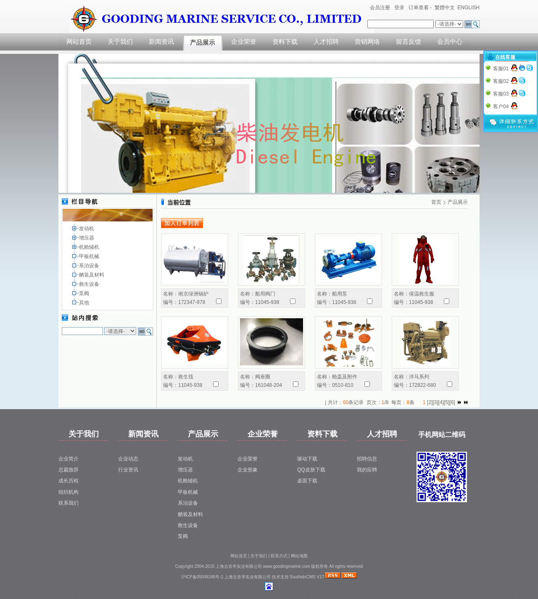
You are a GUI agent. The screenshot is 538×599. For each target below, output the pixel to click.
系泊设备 (89, 266)
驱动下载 (307, 459)
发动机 (87, 229)
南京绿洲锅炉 (193, 294)
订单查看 (419, 8)
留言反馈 (408, 41)
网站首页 (79, 41)
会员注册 (380, 8)
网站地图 (299, 556)
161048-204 (268, 385)
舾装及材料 (92, 275)
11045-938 (267, 302)
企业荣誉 (243, 41)
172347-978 (191, 302)
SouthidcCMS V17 (307, 577)
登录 (399, 8)
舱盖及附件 (344, 377)
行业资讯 (128, 470)
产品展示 (202, 42)
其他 (84, 303)
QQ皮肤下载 (311, 470)
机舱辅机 (89, 247)
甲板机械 (89, 256)
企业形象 (247, 470)
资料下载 (285, 41)
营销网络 (367, 41)
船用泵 (339, 294)
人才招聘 (326, 41)
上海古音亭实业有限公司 (247, 577)
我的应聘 (367, 470)
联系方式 (279, 556)
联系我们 (68, 503)
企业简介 (68, 459)
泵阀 (84, 293)
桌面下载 (307, 481)
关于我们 (120, 41)
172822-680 (422, 385)
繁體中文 (445, 8)
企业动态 (128, 459)
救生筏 (185, 377)
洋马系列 (419, 377)
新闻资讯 (161, 41)
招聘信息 (367, 459)
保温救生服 (421, 294)
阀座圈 (262, 377)
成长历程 (68, 481)
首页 (436, 202)
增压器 (87, 238)
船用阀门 (265, 294)
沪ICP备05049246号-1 (202, 577)
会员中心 (449, 41)
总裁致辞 (68, 470)
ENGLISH (468, 8)
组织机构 (68, 492)
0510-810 (342, 385)
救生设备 (89, 284)
